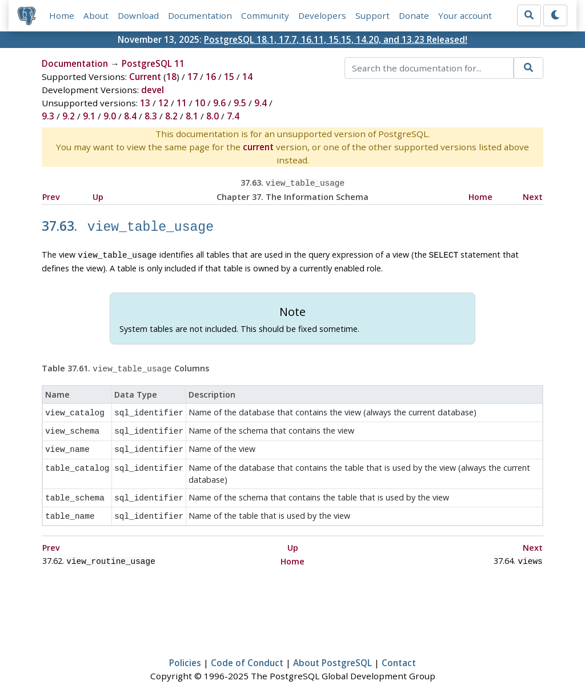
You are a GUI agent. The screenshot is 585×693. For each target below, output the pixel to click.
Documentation (200, 15)
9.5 (240, 103)
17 (192, 76)
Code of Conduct (247, 650)
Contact (399, 650)
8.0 (212, 116)
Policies (185, 650)
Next (533, 195)
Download (138, 15)
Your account (465, 15)
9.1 (89, 116)
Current (145, 76)
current (258, 147)
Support (372, 15)
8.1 (192, 116)
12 (163, 103)
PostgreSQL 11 (153, 63)
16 (211, 76)
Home (61, 15)
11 (182, 103)
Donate (414, 15)
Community (265, 15)
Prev (51, 195)
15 (229, 76)
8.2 (171, 116)
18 (171, 76)
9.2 (68, 116)
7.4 (233, 116)
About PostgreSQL (332, 650)
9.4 (260, 103)
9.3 (48, 116)
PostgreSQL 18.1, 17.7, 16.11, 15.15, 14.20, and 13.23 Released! (335, 39)
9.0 (109, 116)
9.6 (219, 103)
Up (98, 195)
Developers (322, 15)
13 (145, 103)
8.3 (151, 116)
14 (247, 76)
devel (152, 89)
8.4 (130, 116)
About (96, 15)
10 (200, 103)
